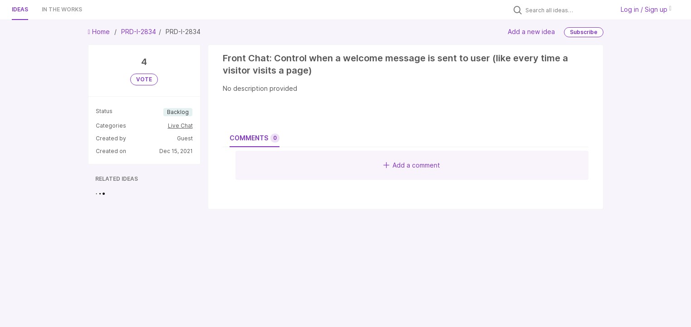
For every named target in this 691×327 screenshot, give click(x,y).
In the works (62, 9)
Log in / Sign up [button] (646, 9)
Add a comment (411, 165)
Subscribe (584, 32)
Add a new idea (531, 31)
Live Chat (180, 125)
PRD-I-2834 (138, 31)
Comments (254, 138)
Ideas (20, 9)
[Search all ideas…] (567, 10)
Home (100, 31)
